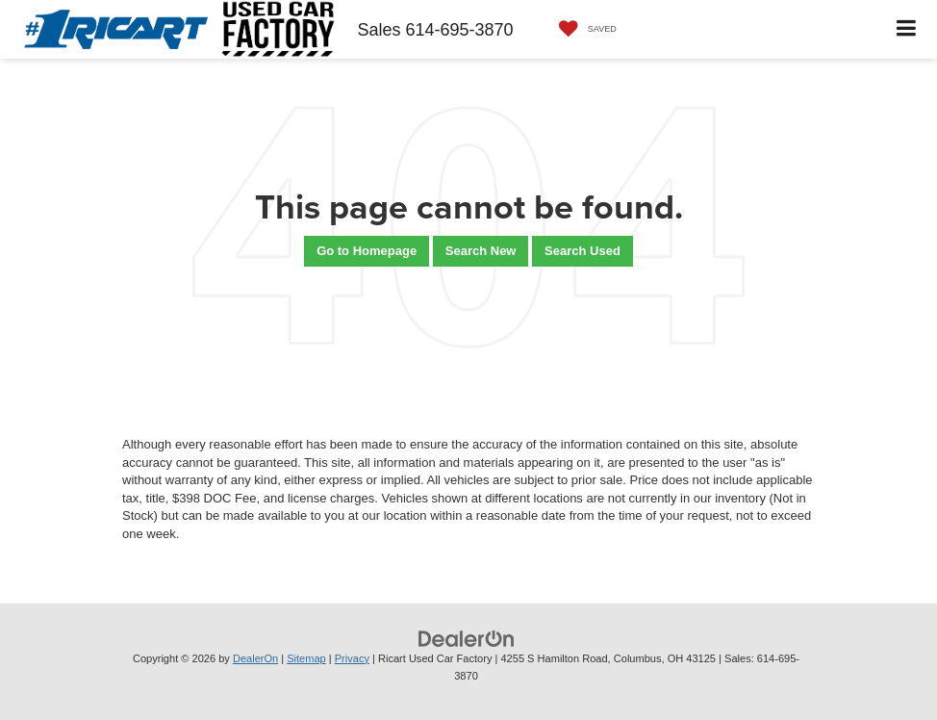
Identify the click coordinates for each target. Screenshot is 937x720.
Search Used (582, 251)
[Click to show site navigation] (906, 29)
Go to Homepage (367, 251)
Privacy (352, 658)
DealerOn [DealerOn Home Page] (255, 658)
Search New (481, 251)
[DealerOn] (467, 637)
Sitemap (306, 658)
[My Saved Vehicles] (583, 29)
